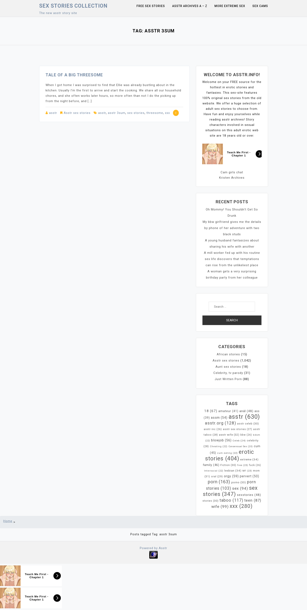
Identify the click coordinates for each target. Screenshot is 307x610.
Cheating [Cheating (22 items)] (218, 446)
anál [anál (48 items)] (246, 411)
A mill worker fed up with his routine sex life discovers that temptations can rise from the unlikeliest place (232, 259)
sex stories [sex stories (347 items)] (230, 491)
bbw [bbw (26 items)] (246, 434)
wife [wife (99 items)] (220, 506)
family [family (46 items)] (211, 465)
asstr (53, 113)
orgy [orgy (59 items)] (231, 476)
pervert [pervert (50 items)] (249, 476)
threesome (154, 113)
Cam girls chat (232, 172)
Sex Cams (260, 6)
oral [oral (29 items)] (217, 476)
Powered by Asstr (153, 548)
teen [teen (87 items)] (252, 500)
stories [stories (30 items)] (210, 500)
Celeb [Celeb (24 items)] (239, 440)
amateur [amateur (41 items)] (228, 411)
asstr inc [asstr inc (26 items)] (213, 429)
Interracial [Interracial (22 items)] (213, 470)
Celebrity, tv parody (228, 373)
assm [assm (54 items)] (219, 418)
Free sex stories (150, 6)
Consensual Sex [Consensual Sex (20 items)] (240, 446)
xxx (167, 113)
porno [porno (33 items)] (238, 482)
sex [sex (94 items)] (240, 488)
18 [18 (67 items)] (210, 411)
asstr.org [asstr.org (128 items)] (220, 423)
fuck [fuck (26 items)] (255, 465)
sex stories (136, 113)
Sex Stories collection (73, 6)
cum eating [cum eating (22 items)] (227, 453)
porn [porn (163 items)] (219, 481)
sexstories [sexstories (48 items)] (249, 495)
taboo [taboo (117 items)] (231, 500)
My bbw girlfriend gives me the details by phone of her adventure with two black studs (232, 228)
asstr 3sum (116, 113)
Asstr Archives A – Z (189, 6)
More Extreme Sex (229, 6)
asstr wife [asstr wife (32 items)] (229, 434)
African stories (228, 354)
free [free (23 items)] (242, 465)
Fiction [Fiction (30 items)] (228, 465)
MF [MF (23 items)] (247, 470)
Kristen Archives (232, 178)
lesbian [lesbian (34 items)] (232, 470)
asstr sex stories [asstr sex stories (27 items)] (237, 429)
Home (7, 521)
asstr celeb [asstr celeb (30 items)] (248, 423)
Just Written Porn (228, 379)
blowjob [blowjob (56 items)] (221, 440)
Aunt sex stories (228, 367)
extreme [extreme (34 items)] (249, 459)
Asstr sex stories (77, 113)
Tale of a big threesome (74, 74)
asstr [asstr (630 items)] (244, 416)
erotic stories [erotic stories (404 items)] (229, 455)
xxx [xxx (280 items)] (241, 506)
